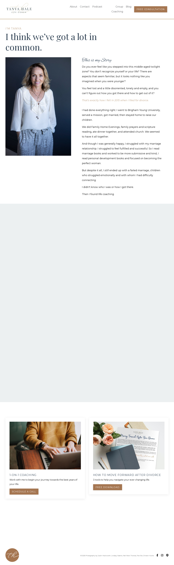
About (73, 6)
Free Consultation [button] (150, 9)
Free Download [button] (108, 487)
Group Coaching (117, 9)
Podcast (97, 6)
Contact (85, 6)
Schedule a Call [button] (24, 491)
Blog (128, 6)
